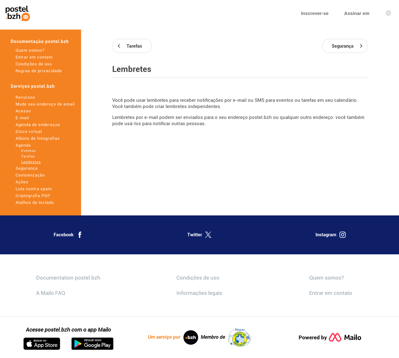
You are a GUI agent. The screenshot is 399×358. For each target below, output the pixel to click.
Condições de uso (34, 64)
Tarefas (28, 156)
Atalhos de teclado (35, 202)
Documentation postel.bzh (68, 278)
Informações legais (199, 293)
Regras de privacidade (39, 70)
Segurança (27, 168)
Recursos (25, 97)
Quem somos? (30, 50)
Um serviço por (173, 337)
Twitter (199, 235)
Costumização (30, 175)
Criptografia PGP (33, 195)
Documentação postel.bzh (40, 41)
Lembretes (31, 162)
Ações (22, 182)
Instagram (330, 235)
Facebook (68, 235)
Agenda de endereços (38, 124)
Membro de (226, 337)
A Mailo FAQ (50, 293)
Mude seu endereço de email (45, 104)
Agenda (23, 145)
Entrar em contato (34, 57)
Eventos (28, 151)
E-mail (22, 117)
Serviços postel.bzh (33, 86)
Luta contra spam (34, 188)
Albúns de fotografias (38, 138)
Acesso (23, 111)
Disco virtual (29, 131)
